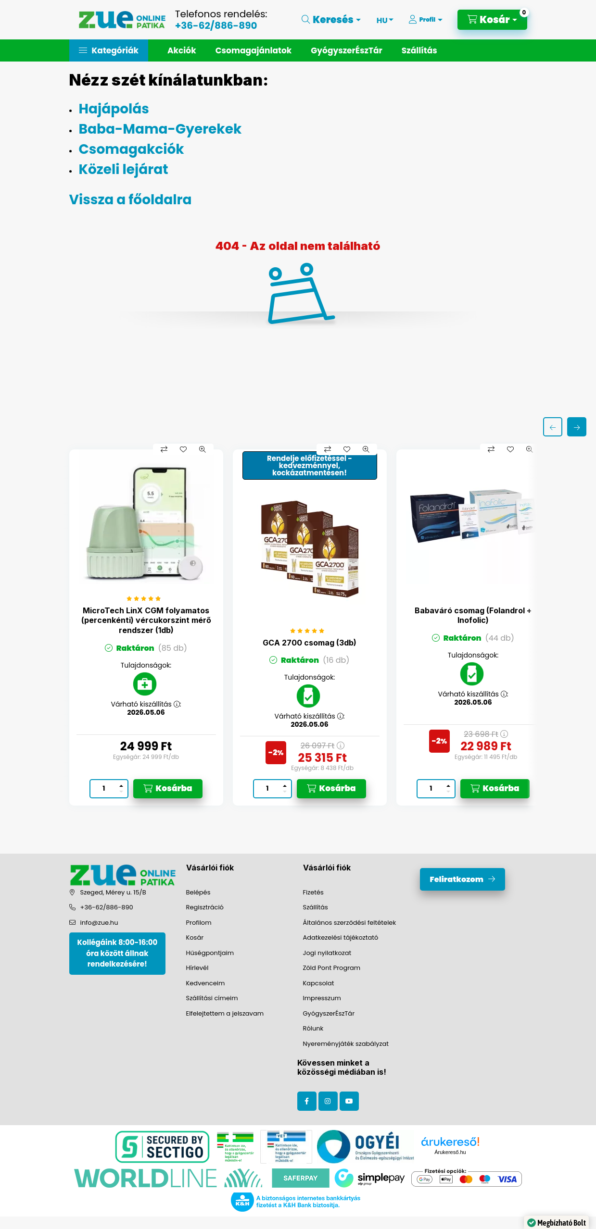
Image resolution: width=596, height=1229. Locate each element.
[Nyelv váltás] (382, 20)
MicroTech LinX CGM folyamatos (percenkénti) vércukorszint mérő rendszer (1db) (146, 620)
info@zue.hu (99, 922)
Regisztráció (205, 907)
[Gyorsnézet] (202, 449)
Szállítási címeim (212, 998)
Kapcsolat (318, 983)
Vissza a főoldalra (130, 199)
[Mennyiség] (104, 788)
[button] (108, 50)
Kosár (195, 937)
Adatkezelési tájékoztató (341, 937)
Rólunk (313, 1028)
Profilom (199, 922)
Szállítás (419, 50)
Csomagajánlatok (254, 50)
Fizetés (313, 892)
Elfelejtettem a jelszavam (225, 1013)
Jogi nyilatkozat (327, 952)
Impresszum (322, 998)
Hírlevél (197, 967)
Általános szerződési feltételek (349, 922)
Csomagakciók (131, 149)
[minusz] (121, 793)
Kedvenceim (205, 983)
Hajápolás (114, 108)
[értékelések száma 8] (146, 598)
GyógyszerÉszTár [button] (346, 50)
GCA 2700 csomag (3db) (309, 642)
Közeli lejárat (123, 169)
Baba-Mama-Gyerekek (160, 129)
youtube (349, 1101)
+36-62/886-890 (216, 25)
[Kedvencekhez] (183, 449)
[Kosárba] (168, 788)
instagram (328, 1101)
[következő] (576, 426)
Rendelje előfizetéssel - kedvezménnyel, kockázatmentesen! (309, 465)
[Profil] (425, 19)
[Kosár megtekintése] (492, 20)
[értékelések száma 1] (309, 630)
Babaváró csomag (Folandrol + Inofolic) (473, 615)
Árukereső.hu (450, 1152)
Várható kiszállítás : (146, 704)
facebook (307, 1101)
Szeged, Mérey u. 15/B (113, 892)
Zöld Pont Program (332, 967)
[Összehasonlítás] (164, 449)
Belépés (198, 892)
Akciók (181, 50)
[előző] (552, 426)
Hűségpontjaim (210, 952)
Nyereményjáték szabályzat (346, 1043)
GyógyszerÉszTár (329, 1013)
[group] (298, 627)
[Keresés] (331, 20)
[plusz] (121, 784)
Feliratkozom (456, 879)
